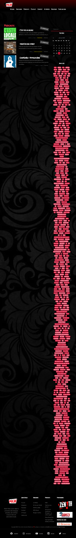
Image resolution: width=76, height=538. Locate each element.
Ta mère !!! (67, 353)
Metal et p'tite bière (65, 309)
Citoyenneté (56, 369)
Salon (64, 433)
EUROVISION (57, 276)
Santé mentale (58, 438)
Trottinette (68, 380)
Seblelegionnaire (61, 231)
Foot (55, 433)
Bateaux (64, 411)
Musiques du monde (64, 84)
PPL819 (68, 144)
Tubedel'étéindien (58, 305)
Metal (59, 71)
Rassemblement (61, 208)
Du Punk (60, 86)
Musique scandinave (64, 280)
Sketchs (60, 475)
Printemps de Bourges (58, 398)
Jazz (61, 127)
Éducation (56, 233)
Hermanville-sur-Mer (62, 216)
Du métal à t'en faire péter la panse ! (61, 237)
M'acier (63, 355)
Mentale (64, 384)
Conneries (61, 210)
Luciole (66, 121)
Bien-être (66, 258)
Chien (60, 411)
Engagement (62, 369)
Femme (67, 425)
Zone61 (56, 378)
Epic (55, 133)
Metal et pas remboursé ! (62, 311)
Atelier (58, 278)
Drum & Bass (63, 224)
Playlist (33, 9)
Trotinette (67, 376)
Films (60, 289)
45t (69, 104)
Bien (66, 181)
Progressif (62, 189)
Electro (55, 69)
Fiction (68, 392)
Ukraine (67, 227)
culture (29, 38)
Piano (66, 264)
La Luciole (56, 92)
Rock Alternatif (59, 320)
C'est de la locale (26, 30)
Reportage (56, 243)
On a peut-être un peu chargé (62, 454)
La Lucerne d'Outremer (59, 218)
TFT (63, 179)
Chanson (58, 177)
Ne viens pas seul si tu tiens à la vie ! (61, 409)
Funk (62, 73)
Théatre (55, 131)
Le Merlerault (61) (58, 417)
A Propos (23, 513)
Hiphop (64, 78)
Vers (59, 382)
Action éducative (57, 179)
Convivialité (58, 427)
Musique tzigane (57, 318)
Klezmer (65, 320)
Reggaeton (67, 245)
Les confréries (62, 392)
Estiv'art (67, 154)
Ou (58, 235)
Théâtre (56, 196)
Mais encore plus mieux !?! (64, 465)
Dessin (63, 191)
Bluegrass (63, 404)
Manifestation (62, 193)
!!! (57, 423)
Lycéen (67, 433)
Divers (64, 75)
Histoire (60, 75)
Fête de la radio (58, 98)
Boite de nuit (57, 287)
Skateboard (65, 378)
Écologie (62, 173)
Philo (62, 276)
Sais (55, 328)
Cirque (60, 256)
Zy (36, 527)
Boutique (54, 9)
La (66, 316)
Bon (58, 404)
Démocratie (62, 458)
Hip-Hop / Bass (65, 357)
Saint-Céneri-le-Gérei (59, 150)
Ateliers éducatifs (65, 198)
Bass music (57, 309)
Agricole (63, 299)
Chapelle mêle (62, 227)
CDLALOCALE (39, 38)
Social (59, 152)
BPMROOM (56, 411)
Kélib (46, 502)
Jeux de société (59, 415)
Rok (68, 328)
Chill (60, 78)
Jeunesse (65, 113)
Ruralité (62, 144)
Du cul (56, 160)
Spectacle (66, 301)
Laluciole (56, 293)
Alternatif (57, 88)
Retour (66, 382)
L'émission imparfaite (59, 260)
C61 (69, 243)
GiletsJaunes (57, 450)
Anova (57, 241)
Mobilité (55, 135)
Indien (55, 483)
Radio (64, 92)
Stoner (62, 171)
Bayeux (67, 187)
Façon (61, 402)
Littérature (57, 175)
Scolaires (61, 160)
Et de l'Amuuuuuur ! (60, 386)
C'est (69, 400)
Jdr (68, 220)
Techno (67, 92)
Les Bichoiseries (65, 98)
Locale (68, 355)
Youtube (56, 440)
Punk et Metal (65, 229)
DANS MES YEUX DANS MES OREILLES (61, 363)
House (58, 73)
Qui (58, 400)
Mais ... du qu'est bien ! (63, 462)
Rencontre (57, 280)
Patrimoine (61, 245)
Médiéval (56, 307)
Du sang (55, 208)
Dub (55, 71)
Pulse (64, 235)
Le (56, 382)
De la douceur (65, 206)
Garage (57, 84)
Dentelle (68, 251)
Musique (56, 82)
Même (65, 400)
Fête (60, 162)
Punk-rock (59, 359)
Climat (55, 231)
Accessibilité (63, 421)
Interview (67, 67)
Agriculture (62, 243)
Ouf (68, 421)
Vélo (67, 117)
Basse (67, 256)
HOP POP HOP (65, 222)
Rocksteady (61, 121)
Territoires (62, 425)
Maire (56, 229)
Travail (67, 193)
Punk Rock (66, 200)
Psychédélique (61, 239)
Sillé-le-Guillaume (65, 479)
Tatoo (55, 239)
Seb (63, 460)
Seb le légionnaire (65, 450)
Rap (63, 123)
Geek (59, 107)
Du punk (66, 247)
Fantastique (66, 305)
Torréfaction (65, 295)
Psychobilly (64, 359)
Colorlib (47, 527)
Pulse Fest (67, 179)
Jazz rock (63, 278)
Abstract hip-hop (57, 204)
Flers (56, 452)
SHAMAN (67, 133)
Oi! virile (67, 289)
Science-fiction (62, 293)
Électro (67, 231)
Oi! (67, 78)
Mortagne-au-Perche (60, 169)
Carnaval (68, 208)
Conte (60, 123)
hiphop (31, 51)
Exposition (58, 413)
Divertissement (65, 438)
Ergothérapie (57, 299)
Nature (57, 185)
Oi (67, 388)
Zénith (65, 436)
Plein (68, 390)
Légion (56, 462)
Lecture (66, 340)
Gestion (57, 284)
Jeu (59, 442)
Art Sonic (55, 104)
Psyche (63, 125)
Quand (55, 400)
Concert (63, 175)
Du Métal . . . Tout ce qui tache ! (62, 142)
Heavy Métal (65, 351)
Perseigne (66, 160)
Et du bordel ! (64, 177)
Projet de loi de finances (62, 164)
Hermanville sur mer (62, 214)
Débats (67, 82)
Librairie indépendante (61, 373)
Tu (69, 326)
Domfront (56, 189)
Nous (68, 407)
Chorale (63, 429)
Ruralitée (67, 361)
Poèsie (61, 282)
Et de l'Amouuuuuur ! (59, 353)
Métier (59, 133)
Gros (63, 407)
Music (67, 218)
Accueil (12, 9)
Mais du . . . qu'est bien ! (58, 183)
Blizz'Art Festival (66, 100)
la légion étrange (61, 527)
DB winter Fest (57, 479)
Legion (57, 173)
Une (62, 181)
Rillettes (58, 202)
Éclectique (59, 140)
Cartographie (58, 332)
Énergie (56, 473)
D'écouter (57, 402)
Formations (66, 196)
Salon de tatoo (58, 357)
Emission (56, 162)
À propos (47, 9)
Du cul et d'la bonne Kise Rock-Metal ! (61, 158)
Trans (55, 355)
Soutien (56, 256)
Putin (54, 423)
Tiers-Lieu (60, 90)
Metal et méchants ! (59, 200)
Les (57, 392)
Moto (68, 431)
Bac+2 (63, 289)
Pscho (62, 272)
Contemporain (57, 270)
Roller (61, 378)
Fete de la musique (60, 115)
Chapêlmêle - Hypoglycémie (30, 58)
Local (55, 67)
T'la (62, 328)
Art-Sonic (66, 90)
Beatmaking (56, 266)
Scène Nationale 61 (57, 251)
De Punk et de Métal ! (62, 344)
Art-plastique (62, 338)
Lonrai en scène (58, 481)
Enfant (61, 301)
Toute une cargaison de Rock (62, 347)
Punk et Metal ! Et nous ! (65, 469)
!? (61, 235)
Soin (67, 297)
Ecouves (63, 187)
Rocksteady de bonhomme (59, 291)
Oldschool (60, 119)
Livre (67, 191)
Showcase (67, 239)
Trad (60, 307)
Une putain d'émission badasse (62, 467)
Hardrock (67, 88)
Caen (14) (65, 415)
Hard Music (67, 111)
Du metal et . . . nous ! (59, 247)
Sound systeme (66, 318)
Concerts (55, 429)
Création (60, 394)
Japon (62, 129)
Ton (65, 328)
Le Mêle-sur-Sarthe (60, 167)
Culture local (64, 202)
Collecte (67, 291)
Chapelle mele (57, 198)
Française (61, 233)
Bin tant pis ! (56, 326)
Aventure (58, 365)
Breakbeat (62, 264)
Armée (68, 429)
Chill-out (68, 266)
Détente (60, 102)
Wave (59, 272)
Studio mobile (66, 212)
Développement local (59, 361)
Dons (60, 429)
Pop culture (63, 107)
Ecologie (55, 75)
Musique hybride (66, 394)
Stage (60, 229)
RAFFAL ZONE (36, 508)
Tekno (56, 222)
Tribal (68, 307)
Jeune (69, 436)
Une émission (66, 419)
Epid (64, 297)
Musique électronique (59, 367)
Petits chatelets (65, 481)
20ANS (66, 115)
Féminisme (61, 131)
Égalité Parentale (66, 146)
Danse (63, 152)
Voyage (65, 220)
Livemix (67, 367)
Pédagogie (57, 431)
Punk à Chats (57, 340)
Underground (66, 86)
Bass (66, 73)
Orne (68, 127)
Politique (66, 171)
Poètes (56, 295)
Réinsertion (64, 303)
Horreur (68, 152)
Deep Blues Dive (49, 517)
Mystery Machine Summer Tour (61, 148)
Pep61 (66, 173)
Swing (67, 268)
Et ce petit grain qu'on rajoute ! (61, 477)
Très (64, 475)
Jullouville (67, 129)
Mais (61, 400)
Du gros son (56, 469)
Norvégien (56, 282)
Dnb (68, 224)
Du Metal (62, 156)
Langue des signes (60, 316)
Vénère (67, 162)
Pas (68, 402)
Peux (61, 326)
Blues (68, 75)
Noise (67, 150)
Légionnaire (62, 262)
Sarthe (68, 293)
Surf (54, 278)
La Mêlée (35, 502)
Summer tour (59, 212)
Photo (56, 191)
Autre (55, 404)
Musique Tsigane (61, 322)
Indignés (56, 458)
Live (63, 104)
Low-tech (55, 380)
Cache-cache (62, 473)
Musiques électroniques (60, 388)
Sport (66, 109)
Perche (66, 386)
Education (61, 452)
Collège (56, 193)
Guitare (68, 338)
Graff (55, 272)
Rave (64, 162)
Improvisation (67, 210)
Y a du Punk (68, 336)
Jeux (67, 175)
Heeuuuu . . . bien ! (58, 419)
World (55, 100)
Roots (55, 73)
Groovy (56, 78)
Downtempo (64, 365)
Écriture (55, 394)
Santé (56, 154)
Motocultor (59, 100)
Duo (56, 258)
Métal (65, 127)
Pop (65, 94)
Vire (66, 167)
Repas (63, 427)
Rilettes (57, 330)
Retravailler (57, 129)
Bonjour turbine (37, 513)
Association (56, 127)
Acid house (68, 123)
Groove (66, 274)
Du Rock (56, 86)
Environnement (66, 102)
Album (66, 427)
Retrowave (67, 272)
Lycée (67, 125)
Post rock (68, 278)
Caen (69, 411)
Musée (63, 251)
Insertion (58, 303)
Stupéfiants (67, 131)
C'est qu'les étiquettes (61, 444)
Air (54, 392)
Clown (57, 301)
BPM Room (36, 510)
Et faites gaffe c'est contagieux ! (61, 334)
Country (55, 152)
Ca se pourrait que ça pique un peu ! (61, 456)
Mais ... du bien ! (59, 96)
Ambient (57, 274)
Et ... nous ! (62, 336)
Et (65, 407)
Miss (60, 390)
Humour (61, 94)
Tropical (56, 268)
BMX (59, 380)
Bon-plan (59, 433)
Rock (63, 67)
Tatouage (62, 111)
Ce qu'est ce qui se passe (62, 446)
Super (65, 398)
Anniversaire (62, 431)
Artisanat (57, 297)
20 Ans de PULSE (37, 505)
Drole (67, 473)
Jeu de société (66, 417)
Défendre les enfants (57, 146)
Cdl (54, 212)
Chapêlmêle (56, 111)
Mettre (59, 328)
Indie (60, 104)
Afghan (62, 284)
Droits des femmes (65, 287)
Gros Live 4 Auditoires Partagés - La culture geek (48, 512)
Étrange (67, 460)
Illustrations (65, 330)
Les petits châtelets (66, 483)
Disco (55, 119)
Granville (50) (64, 413)
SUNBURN (57, 171)
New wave (63, 270)
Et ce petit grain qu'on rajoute (60, 249)
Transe (63, 268)
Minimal (67, 270)
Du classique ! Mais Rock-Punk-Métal (61, 349)
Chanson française (60, 109)
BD (55, 206)
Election (64, 390)
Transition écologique (63, 241)
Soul (69, 73)
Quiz (68, 440)
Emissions (61, 423)
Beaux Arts (58, 253)
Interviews (56, 390)
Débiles (67, 262)
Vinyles (59, 125)
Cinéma (65, 96)
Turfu (62, 382)
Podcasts (26, 9)
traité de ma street (27, 44)
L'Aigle (66, 169)
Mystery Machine (65, 71)
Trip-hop (62, 80)
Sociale (55, 465)
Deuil (66, 371)
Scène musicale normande (61, 396)
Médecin (60, 220)
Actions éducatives (62, 342)
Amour (64, 440)
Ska (55, 125)
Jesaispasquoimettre (64, 471)
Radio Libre (55, 210)
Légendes (62, 88)
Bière (56, 102)
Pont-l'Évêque (57, 187)
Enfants (60, 222)
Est (68, 398)
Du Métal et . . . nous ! (59, 376)
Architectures (67, 423)
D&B (60, 92)
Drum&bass (62, 266)
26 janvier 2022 (44, 28)
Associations (66, 282)
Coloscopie (67, 183)
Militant (65, 448)
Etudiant (55, 220)
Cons (57, 264)
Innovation (66, 452)
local (34, 38)
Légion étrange (65, 332)
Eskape (60, 436)
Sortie (66, 284)
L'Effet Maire (56, 144)
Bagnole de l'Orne (63, 185)
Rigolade (67, 260)
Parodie (67, 299)
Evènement (55, 436)
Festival (60, 69)
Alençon (63, 117)
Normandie (57, 224)
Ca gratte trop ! (59, 448)
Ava (62, 340)
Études (61, 196)
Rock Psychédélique (66, 204)
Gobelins (63, 442)
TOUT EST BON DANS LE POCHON (49, 520)
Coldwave (67, 189)
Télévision (61, 258)
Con (65, 402)
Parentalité (61, 135)
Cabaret (56, 227)
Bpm (61, 297)
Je (58, 355)
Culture (59, 67)
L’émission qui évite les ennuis (62, 138)
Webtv (59, 483)
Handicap (56, 245)
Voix (64, 256)
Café (60, 295)
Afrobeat (62, 274)
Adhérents (24, 515)
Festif (64, 307)
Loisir (66, 104)
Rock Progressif (58, 460)
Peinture (68, 404)
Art (68, 119)
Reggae (64, 69)
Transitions (56, 425)
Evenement (66, 276)
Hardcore (65, 119)
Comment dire (57, 421)
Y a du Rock (56, 338)
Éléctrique (56, 262)
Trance (67, 313)
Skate (63, 380)
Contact (40, 9)
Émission (58, 181)
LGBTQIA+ (59, 206)
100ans (56, 121)
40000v (56, 471)
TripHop (68, 369)
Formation (64, 140)
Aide (60, 440)
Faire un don (62, 9)
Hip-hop (66, 80)
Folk (68, 94)
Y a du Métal (55, 336)
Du (66, 243)
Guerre (55, 289)
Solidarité (55, 123)
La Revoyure (67, 233)
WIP (56, 90)
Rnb (60, 191)
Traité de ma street (48, 506)
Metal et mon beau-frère (60, 313)
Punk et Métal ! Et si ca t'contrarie (62, 324)
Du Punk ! (59, 384)
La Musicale (62, 82)
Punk (68, 69)
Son (68, 249)
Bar (61, 330)
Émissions (19, 9)
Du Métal (56, 94)
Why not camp (58, 117)
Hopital (67, 458)
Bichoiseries (61, 154)
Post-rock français (60, 371)
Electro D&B (59, 113)
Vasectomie (67, 135)
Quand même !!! (58, 351)
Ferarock (57, 80)
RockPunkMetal (57, 407)
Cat (63, 133)
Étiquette (65, 326)
